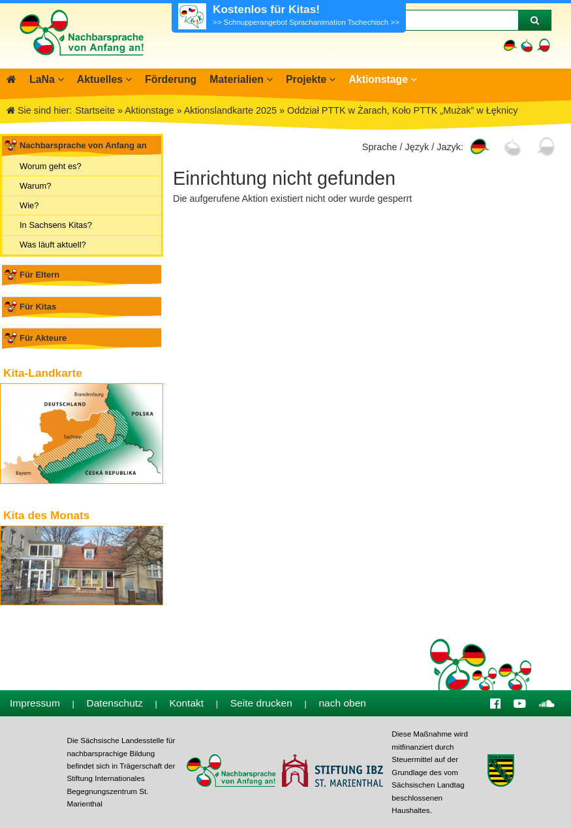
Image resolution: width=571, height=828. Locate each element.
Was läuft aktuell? (53, 244)
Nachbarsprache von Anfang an (83, 145)
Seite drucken (261, 703)
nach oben (342, 703)
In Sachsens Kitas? (56, 225)
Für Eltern (39, 274)
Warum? (35, 186)
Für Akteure (43, 338)
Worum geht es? (51, 166)
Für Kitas (38, 306)
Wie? (29, 205)
